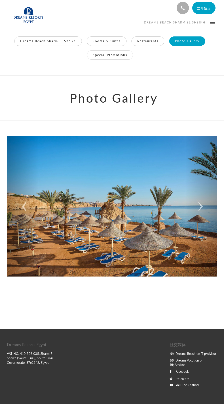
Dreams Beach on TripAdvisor (193, 353)
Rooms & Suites (107, 41)
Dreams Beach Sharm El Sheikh (48, 41)
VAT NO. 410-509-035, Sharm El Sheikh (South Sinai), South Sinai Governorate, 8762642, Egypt (30, 358)
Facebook (179, 371)
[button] (212, 22)
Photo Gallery (187, 41)
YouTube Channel (184, 385)
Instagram (179, 378)
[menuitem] (175, 22)
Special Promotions (110, 55)
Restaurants (147, 41)
